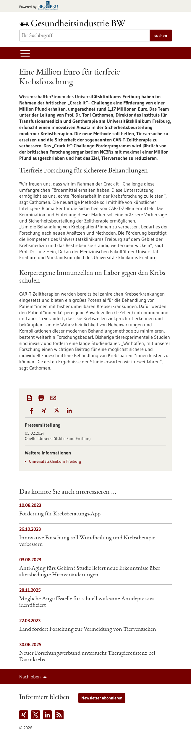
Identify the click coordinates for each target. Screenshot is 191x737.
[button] (31, 411)
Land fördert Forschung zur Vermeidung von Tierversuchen (87, 630)
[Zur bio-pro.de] (40, 6)
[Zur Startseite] (74, 23)
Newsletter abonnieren (101, 698)
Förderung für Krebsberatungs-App (60, 514)
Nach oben (30, 677)
